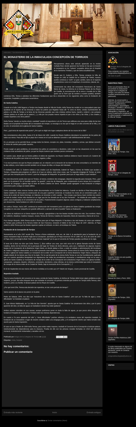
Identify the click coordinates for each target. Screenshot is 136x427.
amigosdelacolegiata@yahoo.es (119, 356)
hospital (19, 340)
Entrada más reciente (13, 412)
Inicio (54, 412)
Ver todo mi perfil (114, 76)
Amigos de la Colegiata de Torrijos (27, 337)
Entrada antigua (94, 412)
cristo (13, 340)
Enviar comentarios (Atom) (57, 420)
